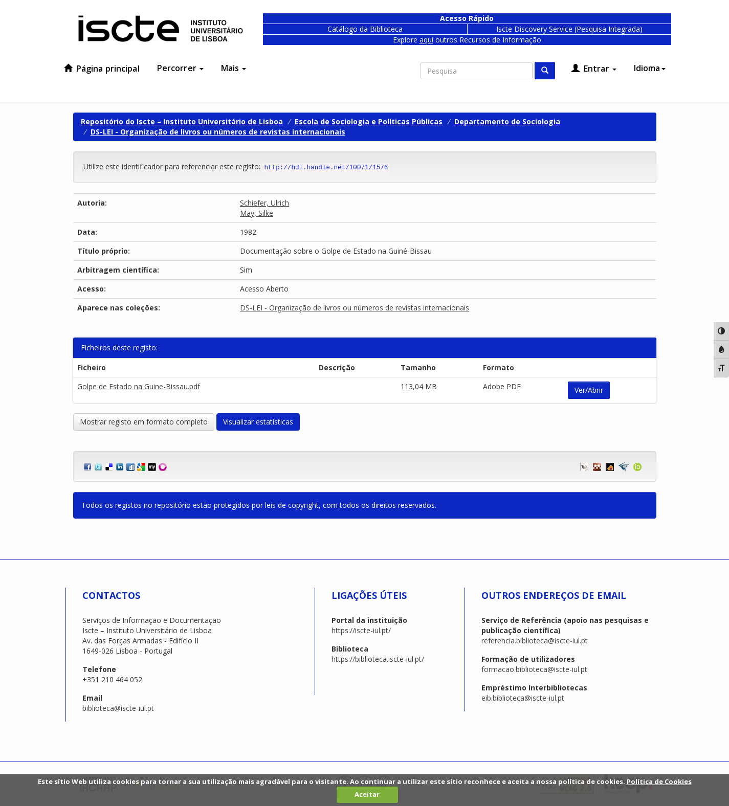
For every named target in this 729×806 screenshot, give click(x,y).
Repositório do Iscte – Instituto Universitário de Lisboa (182, 121)
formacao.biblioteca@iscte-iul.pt (534, 669)
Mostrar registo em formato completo (144, 422)
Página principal (102, 68)
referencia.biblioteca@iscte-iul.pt (534, 640)
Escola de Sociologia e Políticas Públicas (369, 121)
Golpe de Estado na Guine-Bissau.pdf (138, 386)
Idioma (650, 68)
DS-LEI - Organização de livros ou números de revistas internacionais (218, 132)
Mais (234, 68)
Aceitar (367, 794)
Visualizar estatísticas (258, 422)
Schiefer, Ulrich (264, 203)
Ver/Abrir (589, 390)
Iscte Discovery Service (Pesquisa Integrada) (569, 29)
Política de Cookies (659, 781)
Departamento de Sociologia (507, 121)
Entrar (593, 68)
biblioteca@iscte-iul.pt (118, 708)
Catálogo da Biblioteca (365, 29)
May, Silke (256, 213)
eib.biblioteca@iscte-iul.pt (522, 698)
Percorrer (180, 68)
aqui (426, 39)
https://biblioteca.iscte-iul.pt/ (378, 659)
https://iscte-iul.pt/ (361, 630)
